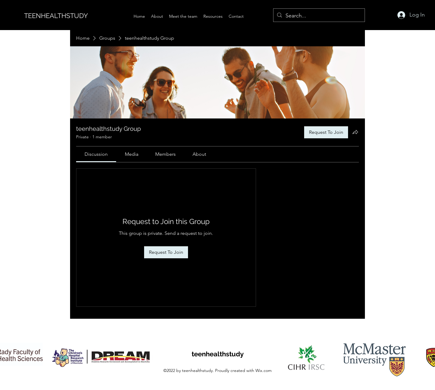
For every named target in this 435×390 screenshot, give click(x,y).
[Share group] (355, 132)
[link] (96, 154)
